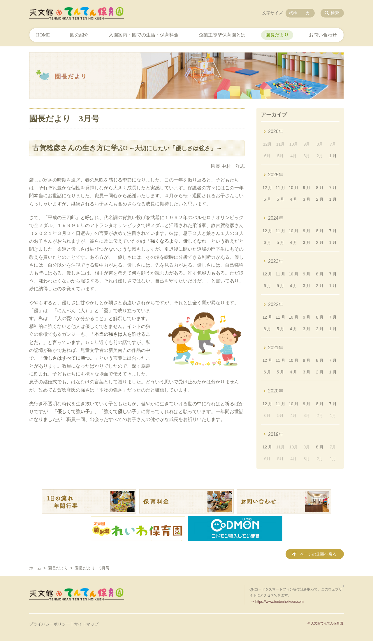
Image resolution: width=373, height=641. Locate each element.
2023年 (275, 261)
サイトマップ (86, 624)
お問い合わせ (323, 34)
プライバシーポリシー (49, 624)
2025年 (275, 174)
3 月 (307, 199)
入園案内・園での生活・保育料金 (144, 34)
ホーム (35, 568)
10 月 (293, 187)
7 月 (333, 187)
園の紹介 (79, 34)
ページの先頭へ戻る (318, 554)
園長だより (277, 34)
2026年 (275, 131)
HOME (43, 34)
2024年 (275, 218)
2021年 (275, 347)
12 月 (267, 187)
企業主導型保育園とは (222, 34)
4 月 (294, 199)
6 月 (267, 199)
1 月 (333, 155)
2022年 (275, 304)
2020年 (275, 390)
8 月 (320, 187)
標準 (293, 13)
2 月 (320, 199)
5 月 (280, 199)
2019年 (275, 434)
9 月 (307, 187)
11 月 (280, 187)
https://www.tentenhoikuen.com (279, 602)
